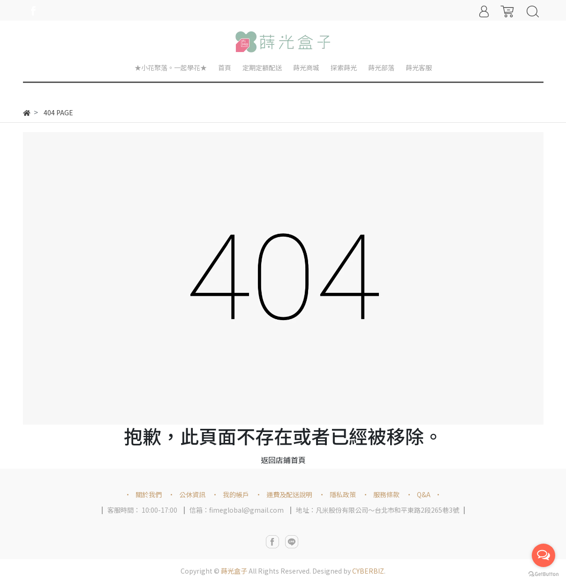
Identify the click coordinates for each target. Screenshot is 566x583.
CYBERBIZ (368, 571)
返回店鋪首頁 (283, 459)
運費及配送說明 (289, 494)
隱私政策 (343, 494)
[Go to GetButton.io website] (543, 573)
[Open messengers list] (543, 555)
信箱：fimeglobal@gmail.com (236, 510)
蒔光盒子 (234, 571)
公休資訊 (192, 494)
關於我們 (149, 494)
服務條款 (386, 494)
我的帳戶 (236, 494)
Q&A (423, 494)
